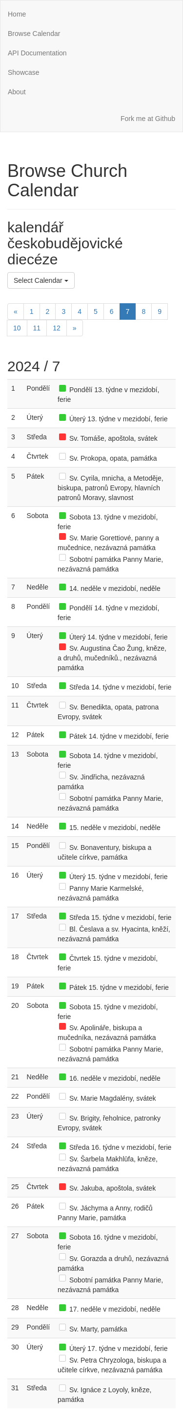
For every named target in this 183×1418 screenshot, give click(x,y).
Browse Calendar (34, 33)
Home (17, 14)
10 (17, 328)
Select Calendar (41, 280)
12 (57, 328)
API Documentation (37, 53)
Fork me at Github (148, 118)
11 (37, 328)
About (17, 92)
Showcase (24, 72)
